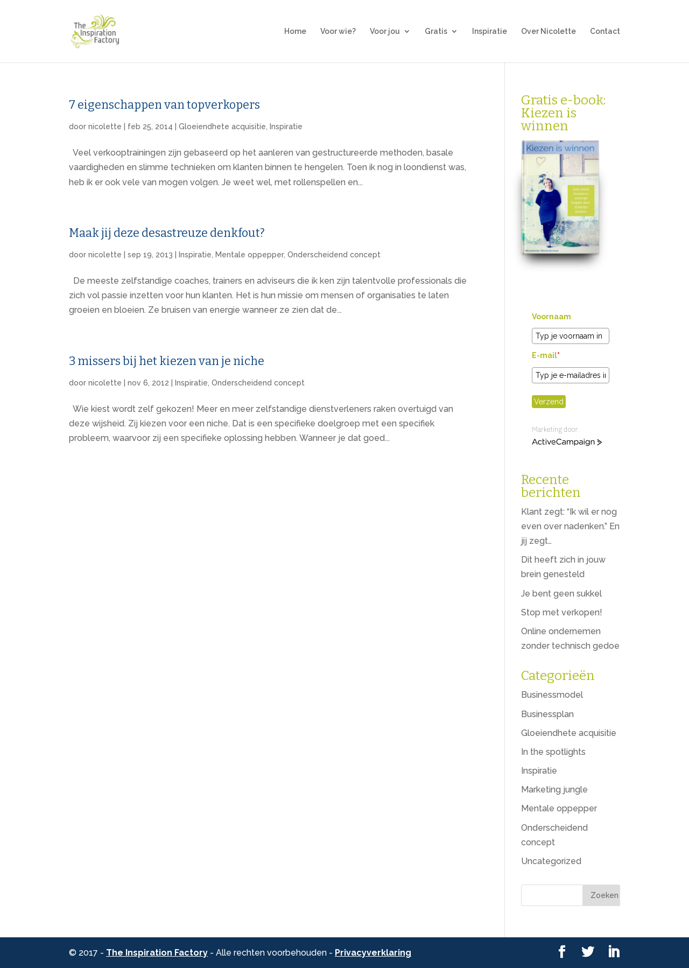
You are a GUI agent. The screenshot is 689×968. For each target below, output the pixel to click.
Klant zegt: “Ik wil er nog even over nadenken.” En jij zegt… (570, 526)
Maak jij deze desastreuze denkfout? (167, 233)
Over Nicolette (548, 31)
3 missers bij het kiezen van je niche (166, 361)
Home (295, 31)
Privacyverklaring (373, 953)
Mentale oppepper (249, 254)
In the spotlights (553, 752)
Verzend (549, 401)
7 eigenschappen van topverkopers (164, 105)
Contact (605, 31)
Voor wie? (338, 31)
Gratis (436, 31)
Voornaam (551, 316)
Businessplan (547, 714)
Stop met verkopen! (561, 612)
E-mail (546, 355)
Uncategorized (551, 861)
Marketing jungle (554, 789)
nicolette (105, 126)
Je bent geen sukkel (561, 593)
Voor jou (385, 31)
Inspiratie (489, 31)
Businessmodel (552, 695)
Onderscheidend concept (334, 254)
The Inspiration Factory (157, 953)
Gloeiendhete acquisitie (222, 126)
